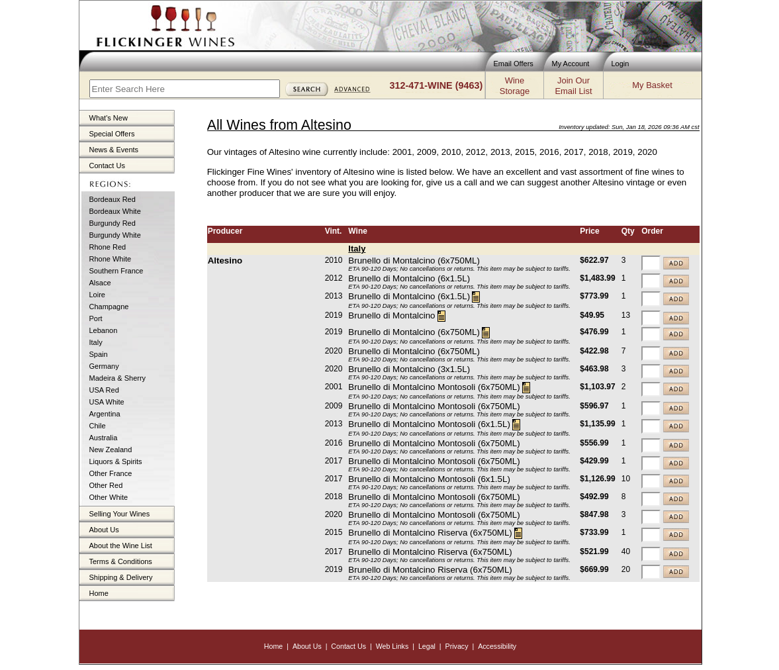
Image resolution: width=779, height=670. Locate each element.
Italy (96, 342)
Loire (97, 295)
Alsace (100, 283)
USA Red (104, 390)
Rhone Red (107, 247)
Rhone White (110, 259)
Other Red (106, 485)
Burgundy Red (112, 223)
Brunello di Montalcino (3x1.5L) (409, 369)
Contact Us (107, 165)
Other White (108, 497)
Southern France (116, 271)
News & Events (114, 150)
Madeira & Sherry (117, 378)
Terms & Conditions (120, 561)
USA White (106, 402)
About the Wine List (120, 546)
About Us (104, 530)
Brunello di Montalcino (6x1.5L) (409, 278)
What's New (108, 118)
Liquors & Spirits (115, 461)
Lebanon (103, 330)
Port (96, 318)
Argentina (104, 414)
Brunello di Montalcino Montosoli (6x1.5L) (429, 424)
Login (620, 64)
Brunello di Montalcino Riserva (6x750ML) (430, 533)
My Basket (652, 85)
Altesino (225, 260)
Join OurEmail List (573, 85)
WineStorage (514, 85)
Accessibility (497, 646)
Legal (426, 646)
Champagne (109, 307)
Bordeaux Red (112, 199)
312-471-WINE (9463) (436, 85)
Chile (97, 426)
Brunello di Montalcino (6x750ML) (414, 260)
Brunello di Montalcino (391, 315)
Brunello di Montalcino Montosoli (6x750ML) (434, 387)
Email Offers (513, 64)
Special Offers (112, 134)
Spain (98, 354)
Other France (110, 473)
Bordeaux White (115, 211)
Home (99, 593)
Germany (104, 366)
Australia (103, 438)
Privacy (457, 646)
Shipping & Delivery (121, 577)
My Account (571, 64)
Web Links (392, 646)
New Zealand (110, 450)
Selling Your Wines (119, 514)
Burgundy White (115, 235)
